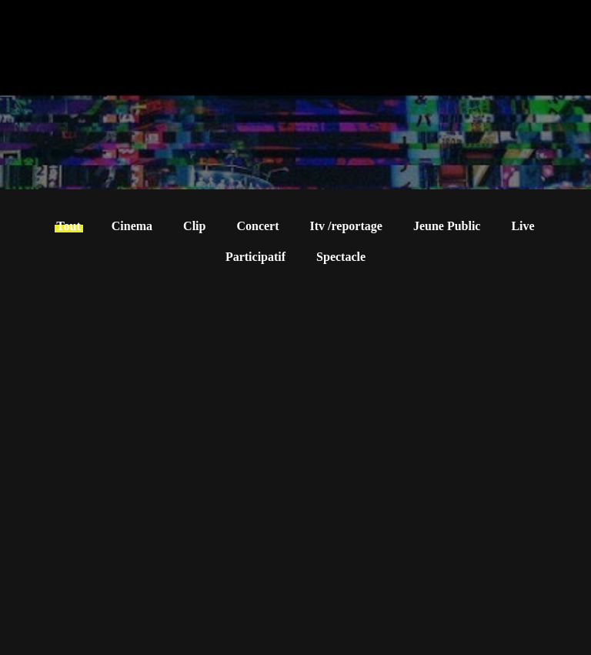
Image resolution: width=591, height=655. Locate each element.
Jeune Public (447, 225)
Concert (257, 225)
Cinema (132, 225)
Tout (68, 225)
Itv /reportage (346, 225)
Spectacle (341, 256)
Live (522, 225)
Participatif (255, 256)
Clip (194, 225)
